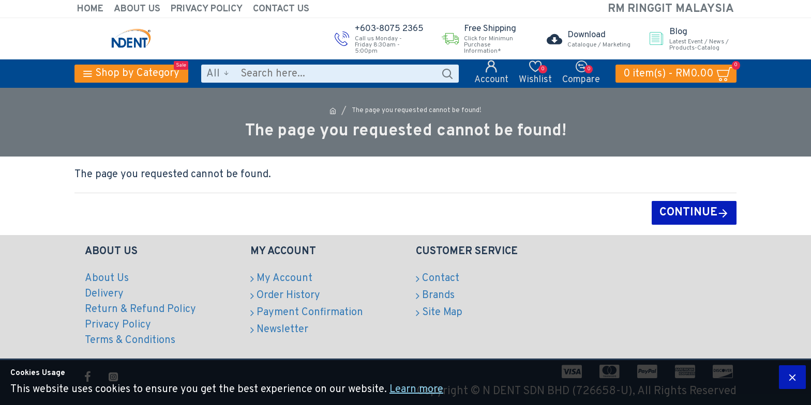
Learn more (416, 389)
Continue (688, 213)
